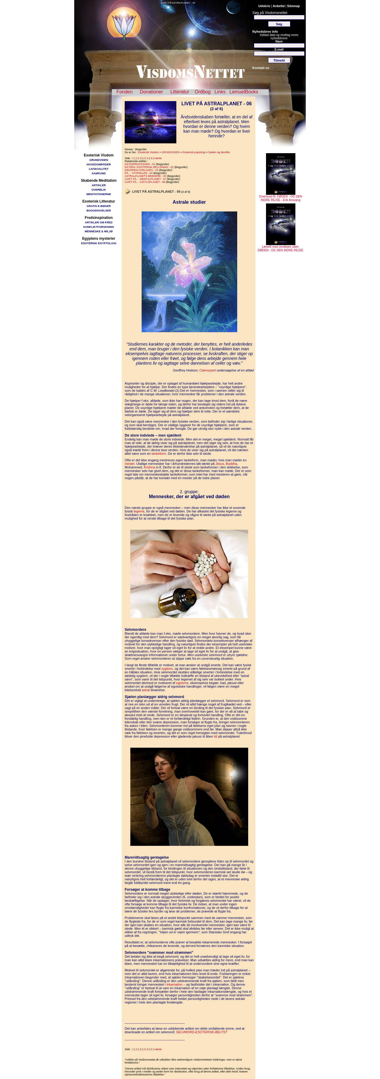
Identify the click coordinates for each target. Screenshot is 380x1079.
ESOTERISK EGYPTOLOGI (98, 243)
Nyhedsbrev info (265, 31)
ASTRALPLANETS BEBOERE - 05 (145, 176)
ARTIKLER (99, 185)
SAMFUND (99, 173)
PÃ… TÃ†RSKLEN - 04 (139, 173)
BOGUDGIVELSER (98, 210)
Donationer (151, 91)
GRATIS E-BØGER (99, 206)
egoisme (182, 683)
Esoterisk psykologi (194, 152)
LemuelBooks (243, 91)
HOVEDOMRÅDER (99, 164)
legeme (139, 511)
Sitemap (293, 6)
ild (215, 736)
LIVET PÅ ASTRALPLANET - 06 (178, 2)
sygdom (167, 668)
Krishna (149, 467)
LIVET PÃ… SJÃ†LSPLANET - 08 (145, 182)
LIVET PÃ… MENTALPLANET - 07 (145, 179)
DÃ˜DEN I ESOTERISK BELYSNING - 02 (149, 167)
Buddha (231, 463)
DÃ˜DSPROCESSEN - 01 (140, 164)
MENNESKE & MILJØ (99, 231)
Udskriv (264, 6)
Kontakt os (260, 68)
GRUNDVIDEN (98, 159)
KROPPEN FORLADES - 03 (141, 170)
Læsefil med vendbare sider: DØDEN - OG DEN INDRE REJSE (280, 247)
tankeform (158, 453)
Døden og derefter (219, 152)
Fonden (124, 91)
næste (158, 158)
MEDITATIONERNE (98, 194)
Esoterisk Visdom (148, 152)
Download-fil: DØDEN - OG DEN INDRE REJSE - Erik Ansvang (280, 197)
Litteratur (179, 91)
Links (219, 91)
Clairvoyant (208, 370)
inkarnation (175, 984)
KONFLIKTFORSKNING (98, 226)
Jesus (220, 463)
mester (129, 463)
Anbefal (279, 6)
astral (146, 690)
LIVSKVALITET (99, 168)
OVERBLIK (98, 189)
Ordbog (202, 91)
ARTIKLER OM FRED (99, 222)
